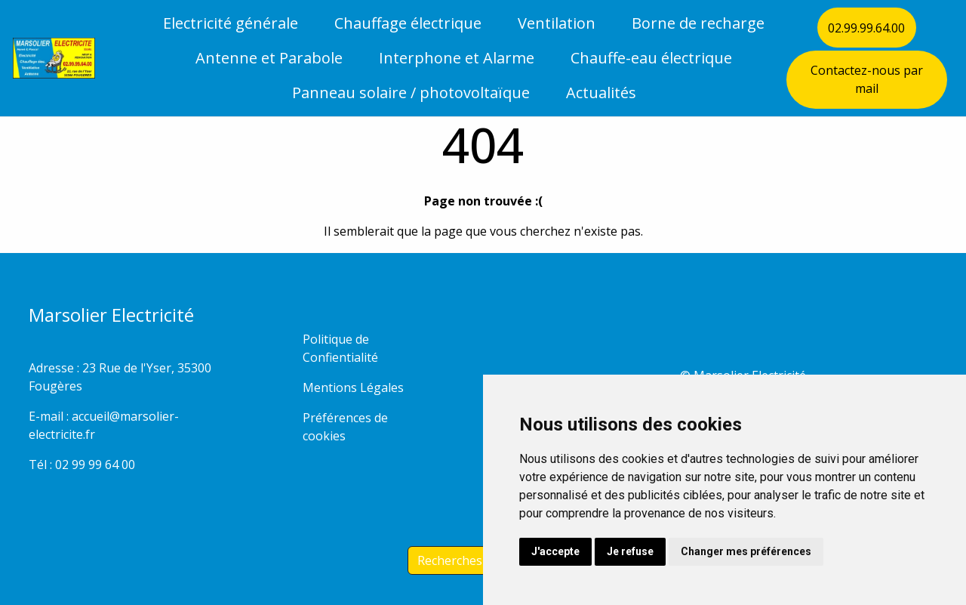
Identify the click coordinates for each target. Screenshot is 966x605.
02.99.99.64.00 (866, 28)
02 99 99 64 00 (95, 464)
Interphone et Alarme (456, 58)
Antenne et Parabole (269, 58)
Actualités (601, 92)
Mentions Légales (353, 387)
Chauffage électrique (407, 23)
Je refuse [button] (630, 551)
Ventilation (556, 23)
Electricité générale (230, 23)
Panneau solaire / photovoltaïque (411, 92)
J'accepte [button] (555, 551)
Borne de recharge (698, 23)
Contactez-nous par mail (867, 79)
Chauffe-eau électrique (651, 58)
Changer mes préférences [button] (746, 551)
